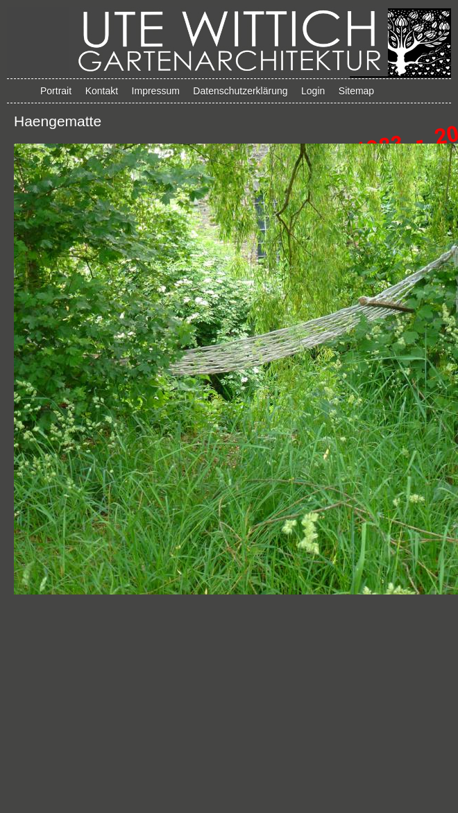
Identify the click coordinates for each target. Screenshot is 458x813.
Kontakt (101, 90)
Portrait (55, 90)
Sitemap (356, 90)
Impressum (156, 90)
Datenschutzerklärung (240, 90)
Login (313, 90)
